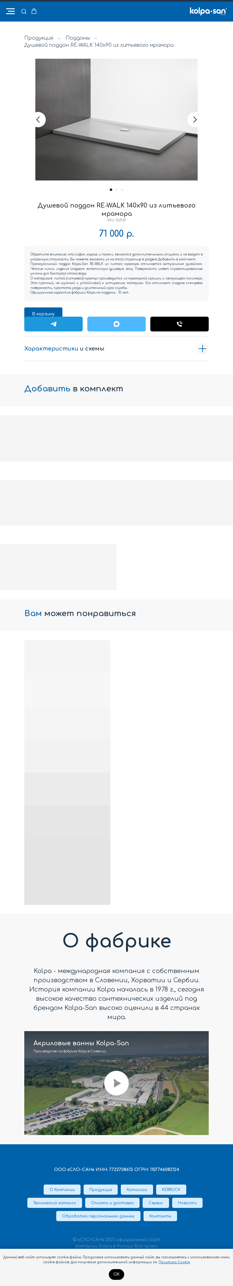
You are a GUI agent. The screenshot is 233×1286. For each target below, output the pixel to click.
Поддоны (77, 38)
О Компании (62, 1190)
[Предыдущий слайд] (38, 119)
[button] (24, 11)
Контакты (160, 1216)
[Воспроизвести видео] (116, 1083)
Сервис (155, 1203)
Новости (187, 1203)
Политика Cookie (174, 1262)
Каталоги (137, 1190)
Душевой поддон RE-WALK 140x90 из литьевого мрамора (99, 45)
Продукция (38, 38)
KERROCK (171, 1190)
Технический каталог (54, 1203)
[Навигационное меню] (10, 11)
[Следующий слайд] (195, 119)
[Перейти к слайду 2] (116, 189)
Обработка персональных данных (98, 1216)
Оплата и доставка (112, 1203)
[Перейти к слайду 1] (111, 189)
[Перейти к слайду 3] (122, 189)
